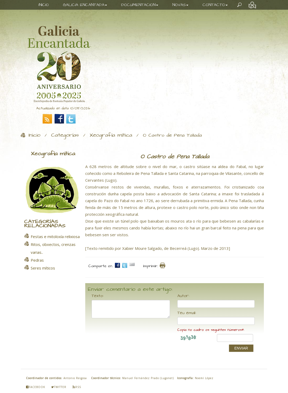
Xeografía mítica (111, 135)
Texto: (98, 296)
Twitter (58, 387)
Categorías (65, 135)
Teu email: (186, 313)
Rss (76, 387)
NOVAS (180, 5)
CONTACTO (215, 5)
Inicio (34, 135)
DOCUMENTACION (139, 5)
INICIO (44, 5)
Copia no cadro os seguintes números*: (210, 329)
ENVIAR (241, 348)
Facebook (35, 387)
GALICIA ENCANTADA (85, 5)
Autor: (183, 296)
